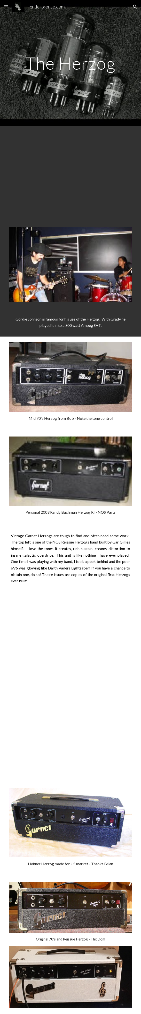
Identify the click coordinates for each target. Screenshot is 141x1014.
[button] (6, 6)
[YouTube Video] (70, 173)
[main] (70, 63)
